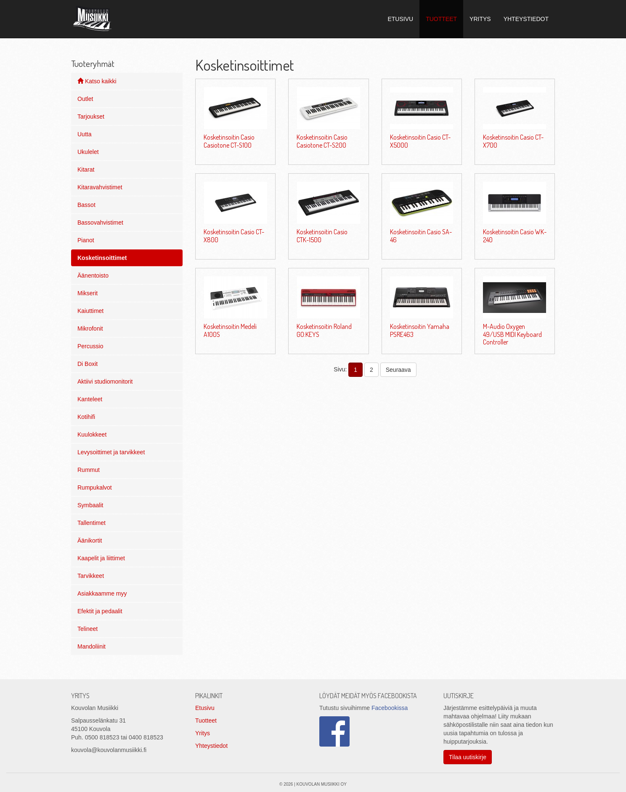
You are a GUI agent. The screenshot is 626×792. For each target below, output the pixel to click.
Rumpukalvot (94, 487)
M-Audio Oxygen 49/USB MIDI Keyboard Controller (512, 334)
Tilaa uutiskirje (467, 757)
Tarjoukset (90, 116)
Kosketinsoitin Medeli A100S (230, 330)
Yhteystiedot (211, 745)
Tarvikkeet (90, 575)
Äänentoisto (93, 275)
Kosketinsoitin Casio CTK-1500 (322, 236)
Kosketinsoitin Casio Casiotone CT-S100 (229, 141)
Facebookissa (389, 708)
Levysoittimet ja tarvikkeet (111, 452)
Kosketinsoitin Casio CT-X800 (234, 236)
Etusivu (205, 708)
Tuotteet (206, 720)
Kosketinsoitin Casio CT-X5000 (420, 141)
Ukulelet (88, 151)
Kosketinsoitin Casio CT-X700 (513, 141)
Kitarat (85, 169)
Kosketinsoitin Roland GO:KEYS (324, 330)
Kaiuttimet (90, 310)
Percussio (90, 346)
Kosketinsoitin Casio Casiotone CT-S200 (322, 141)
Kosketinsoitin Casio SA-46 (421, 236)
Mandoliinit (91, 646)
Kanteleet (89, 399)
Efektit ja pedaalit (99, 611)
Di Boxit (87, 363)
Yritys (202, 733)
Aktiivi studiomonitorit (105, 381)
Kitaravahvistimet (99, 187)
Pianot (85, 240)
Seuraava (398, 369)
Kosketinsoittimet (102, 257)
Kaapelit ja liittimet (101, 558)
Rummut (88, 469)
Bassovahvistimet (100, 222)
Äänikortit (89, 540)
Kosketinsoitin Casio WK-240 (514, 236)
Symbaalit (90, 505)
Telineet (87, 628)
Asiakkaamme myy (102, 593)
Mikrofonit (90, 328)
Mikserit (87, 293)
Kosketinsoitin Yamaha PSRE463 (419, 330)
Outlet (85, 98)
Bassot (86, 204)
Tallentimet (91, 522)
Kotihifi (86, 416)
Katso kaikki (97, 81)
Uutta (84, 134)
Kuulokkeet (91, 434)
